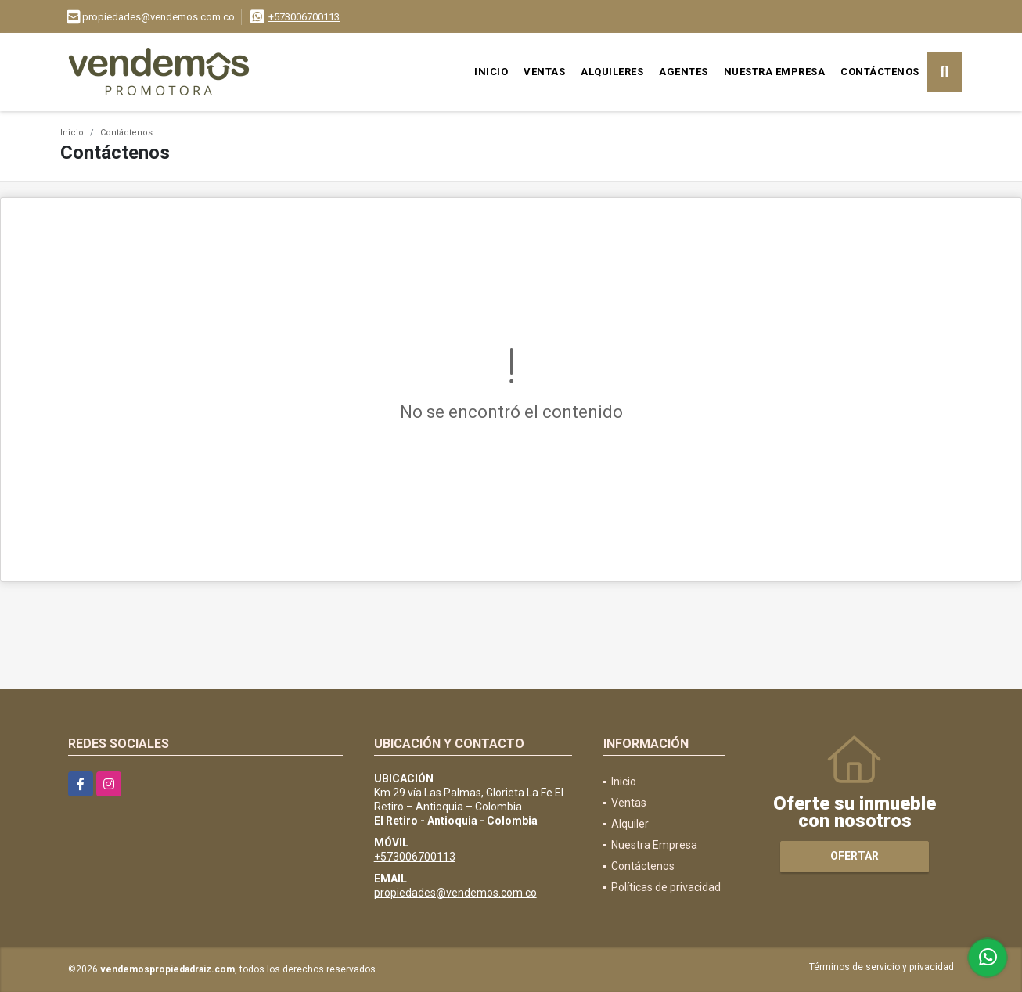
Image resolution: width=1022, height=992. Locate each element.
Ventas (544, 71)
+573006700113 (304, 17)
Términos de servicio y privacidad (881, 966)
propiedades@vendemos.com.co (455, 892)
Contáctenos (879, 71)
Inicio (491, 71)
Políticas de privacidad (666, 887)
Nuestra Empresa (775, 71)
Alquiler (630, 824)
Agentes (683, 71)
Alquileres (612, 71)
